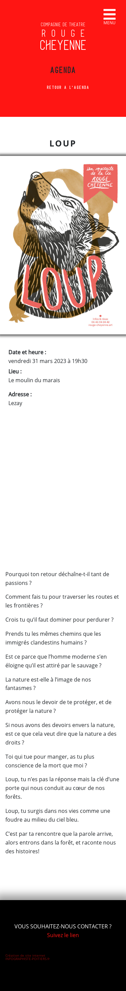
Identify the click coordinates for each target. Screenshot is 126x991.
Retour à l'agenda (63, 87)
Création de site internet (25, 955)
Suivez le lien (63, 935)
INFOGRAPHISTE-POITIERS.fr (27, 958)
